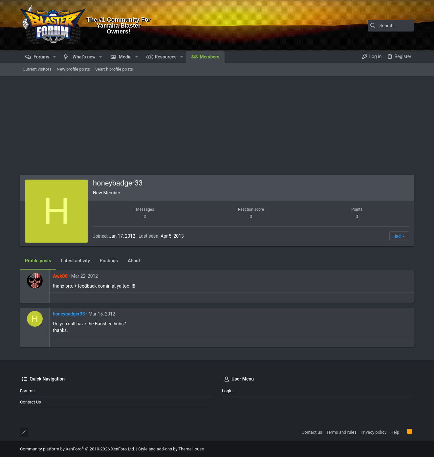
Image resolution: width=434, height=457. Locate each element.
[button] (54, 56)
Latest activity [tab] (75, 260)
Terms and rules (341, 432)
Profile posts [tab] (38, 260)
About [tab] (134, 260)
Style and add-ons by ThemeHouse (171, 448)
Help (394, 432)
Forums (27, 390)
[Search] (373, 26)
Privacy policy (373, 432)
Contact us (30, 402)
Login (227, 390)
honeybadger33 (69, 313)
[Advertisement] (217, 125)
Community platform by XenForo (77, 448)
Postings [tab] (109, 260)
